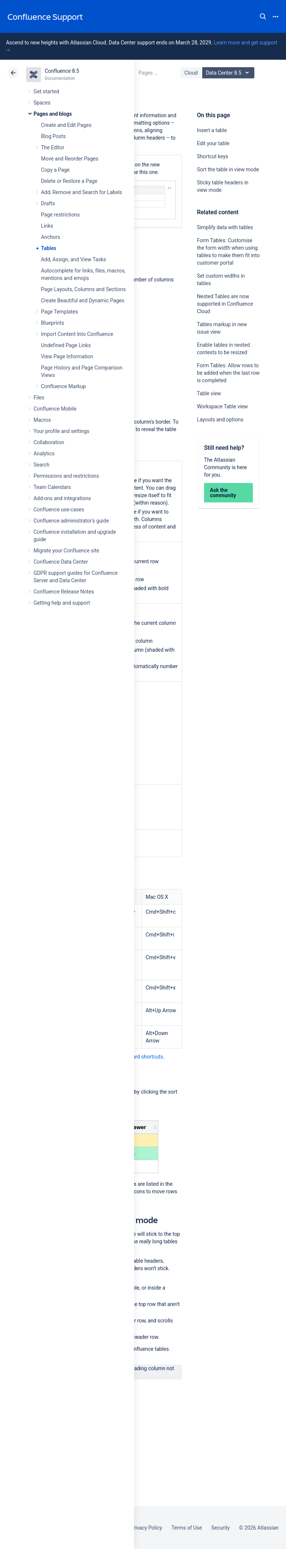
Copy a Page (55, 170)
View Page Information (67, 356)
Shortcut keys (212, 156)
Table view (209, 393)
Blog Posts (53, 136)
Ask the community (223, 492)
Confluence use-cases (59, 509)
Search (263, 16)
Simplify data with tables (225, 227)
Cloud (191, 73)
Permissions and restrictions (66, 476)
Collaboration (49, 442)
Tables (48, 248)
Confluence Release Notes (64, 592)
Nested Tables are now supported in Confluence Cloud (225, 303)
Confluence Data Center (61, 562)
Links (47, 226)
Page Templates (59, 312)
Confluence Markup (63, 386)
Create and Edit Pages (66, 125)
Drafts (48, 203)
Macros (42, 420)
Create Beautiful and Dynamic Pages (82, 300)
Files (39, 398)
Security (220, 1528)
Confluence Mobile (55, 409)
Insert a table (212, 130)
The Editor (52, 147)
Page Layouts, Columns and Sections (83, 289)
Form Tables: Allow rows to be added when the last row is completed (228, 372)
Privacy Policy (146, 1528)
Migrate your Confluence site (66, 551)
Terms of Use (186, 1528)
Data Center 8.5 (229, 73)
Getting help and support (62, 603)
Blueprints (52, 323)
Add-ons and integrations (62, 498)
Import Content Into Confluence (77, 334)
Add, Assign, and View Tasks (73, 259)
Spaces (42, 103)
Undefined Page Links (66, 345)
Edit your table (213, 143)
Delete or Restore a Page (69, 181)
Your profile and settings (61, 431)
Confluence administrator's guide (71, 521)
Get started (46, 91)
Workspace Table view (222, 406)
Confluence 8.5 (62, 71)
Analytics (44, 453)
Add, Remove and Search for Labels (81, 192)
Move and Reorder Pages (69, 159)
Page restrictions (60, 215)
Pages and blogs (53, 114)
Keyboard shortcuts (140, 1057)
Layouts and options (220, 420)
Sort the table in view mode (228, 169)
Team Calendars (52, 487)
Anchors (50, 237)
